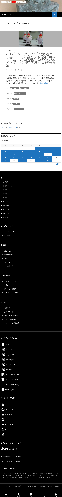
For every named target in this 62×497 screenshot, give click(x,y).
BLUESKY (6, 420)
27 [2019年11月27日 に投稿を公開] (22, 161)
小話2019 (8, 50)
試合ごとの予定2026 (11, 289)
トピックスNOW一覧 (11, 292)
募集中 (5, 198)
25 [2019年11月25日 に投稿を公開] (5, 161)
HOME (3, 127)
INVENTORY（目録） (10, 385)
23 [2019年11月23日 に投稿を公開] (48, 158)
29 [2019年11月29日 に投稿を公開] (39, 161)
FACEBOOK (7, 410)
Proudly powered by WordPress (36, 486)
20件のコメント (24, 70)
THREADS (6, 415)
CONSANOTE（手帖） (10, 380)
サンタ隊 (16, 98)
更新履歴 (4, 217)
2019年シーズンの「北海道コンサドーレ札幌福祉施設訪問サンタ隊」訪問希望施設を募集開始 (31, 60)
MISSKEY (6, 430)
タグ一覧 (7, 235)
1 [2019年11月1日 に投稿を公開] (39, 148)
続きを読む (45, 83)
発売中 (5, 190)
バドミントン (8, 258)
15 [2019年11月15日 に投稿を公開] (39, 155)
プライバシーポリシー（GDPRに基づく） (13, 486)
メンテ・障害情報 (10, 319)
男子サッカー (8, 251)
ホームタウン (14, 88)
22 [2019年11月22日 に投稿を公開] (39, 158)
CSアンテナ (8, 308)
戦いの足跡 (5, 209)
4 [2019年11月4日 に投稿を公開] (5, 151)
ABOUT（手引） (8, 390)
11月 (15, 127)
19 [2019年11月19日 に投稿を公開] (14, 158)
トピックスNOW (6, 178)
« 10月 (4, 164)
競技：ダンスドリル (20, 93)
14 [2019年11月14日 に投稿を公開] (31, 155)
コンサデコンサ (8, 14)
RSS (4, 435)
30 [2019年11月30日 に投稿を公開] (48, 161)
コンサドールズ (19, 109)
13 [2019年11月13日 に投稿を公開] (22, 155)
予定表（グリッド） (11, 281)
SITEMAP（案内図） (10, 449)
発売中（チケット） (9, 186)
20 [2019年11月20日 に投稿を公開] (22, 158)
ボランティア (24, 88)
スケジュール (5, 213)
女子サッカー (8, 255)
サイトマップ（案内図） (12, 323)
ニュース (4, 201)
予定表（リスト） (10, 285)
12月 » (58, 164)
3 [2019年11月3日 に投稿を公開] (56, 148)
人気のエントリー (10, 312)
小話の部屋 (5, 205)
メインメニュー (59, 14)
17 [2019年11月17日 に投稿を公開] (56, 155)
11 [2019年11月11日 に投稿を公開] (5, 155)
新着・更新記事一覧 (11, 315)
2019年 (9, 127)
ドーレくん (17, 103)
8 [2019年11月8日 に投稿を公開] (39, 151)
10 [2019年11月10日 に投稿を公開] (56, 151)
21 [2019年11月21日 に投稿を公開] (31, 158)
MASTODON (7, 425)
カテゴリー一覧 (9, 232)
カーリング (8, 262)
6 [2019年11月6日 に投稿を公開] (22, 151)
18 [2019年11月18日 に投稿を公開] (5, 158)
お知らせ (5, 182)
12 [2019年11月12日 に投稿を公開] (14, 155)
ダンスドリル (8, 266)
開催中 (5, 194)
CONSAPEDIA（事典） (11, 375)
